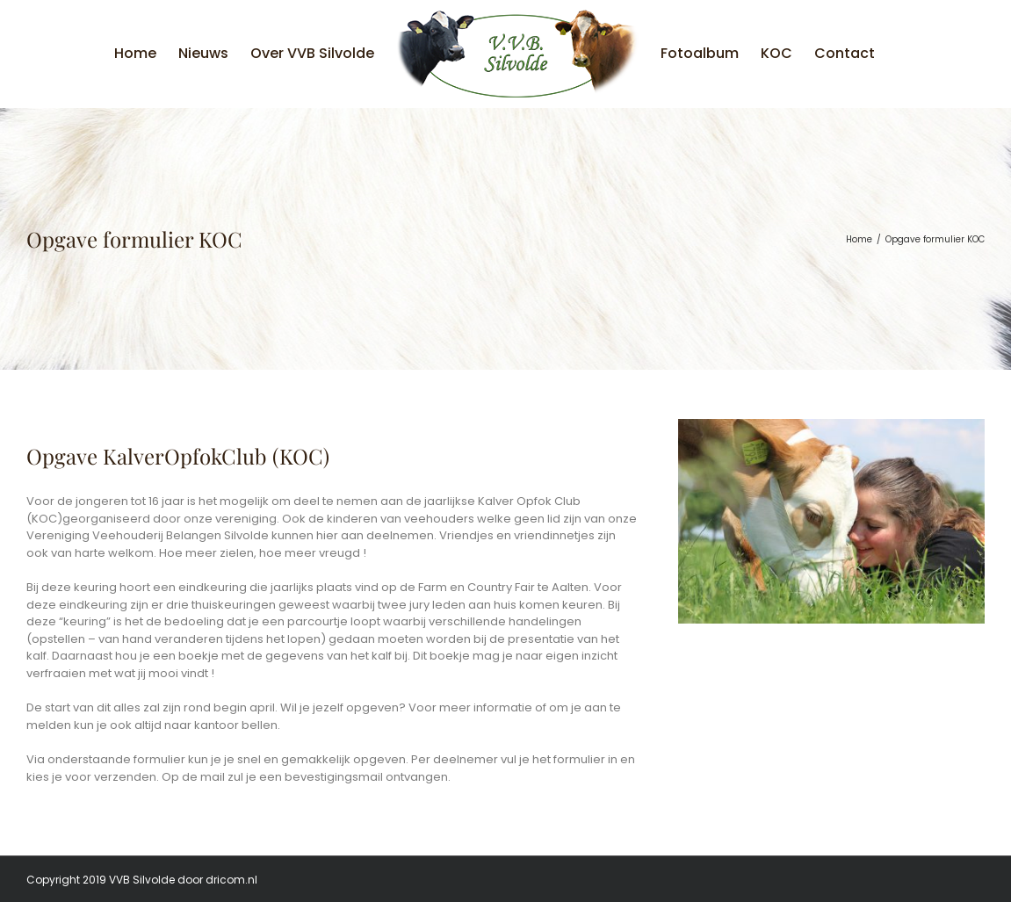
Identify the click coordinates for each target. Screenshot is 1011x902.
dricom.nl (231, 879)
